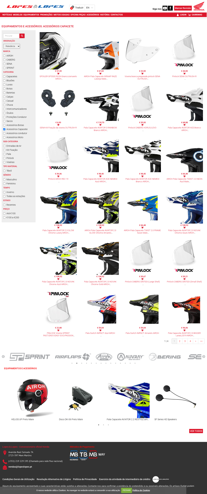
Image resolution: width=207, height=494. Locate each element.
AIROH (8, 55)
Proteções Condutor (15, 117)
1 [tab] (72, 363)
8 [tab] (106, 363)
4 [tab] (86, 363)
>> (201, 341)
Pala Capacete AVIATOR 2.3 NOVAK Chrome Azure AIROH (184, 231)
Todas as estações (14, 196)
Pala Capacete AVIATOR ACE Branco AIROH (184, 128)
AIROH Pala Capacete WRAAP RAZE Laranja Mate (100, 77)
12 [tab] (125, 363)
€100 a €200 (11, 217)
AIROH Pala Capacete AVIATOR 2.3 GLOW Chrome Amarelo (100, 231)
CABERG (9, 59)
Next (203, 356)
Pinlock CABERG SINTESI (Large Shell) (142, 281)
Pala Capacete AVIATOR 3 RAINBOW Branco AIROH (100, 128)
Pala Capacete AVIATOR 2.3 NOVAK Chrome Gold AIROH (100, 282)
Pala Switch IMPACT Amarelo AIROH (142, 333)
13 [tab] (130, 363)
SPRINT (8, 68)
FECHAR (127, 490)
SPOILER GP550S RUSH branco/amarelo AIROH (58, 77)
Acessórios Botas (13, 125)
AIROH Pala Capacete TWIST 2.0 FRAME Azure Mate (142, 231)
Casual (8, 100)
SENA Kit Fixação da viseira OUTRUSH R (58, 127)
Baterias (9, 92)
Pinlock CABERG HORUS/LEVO (142, 127)
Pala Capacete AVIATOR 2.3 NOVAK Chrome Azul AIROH (58, 282)
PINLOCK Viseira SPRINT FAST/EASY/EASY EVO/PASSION (58, 334)
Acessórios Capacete (15, 129)
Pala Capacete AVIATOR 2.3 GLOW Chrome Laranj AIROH (58, 231)
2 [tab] (76, 363)
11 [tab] (120, 363)
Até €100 (9, 213)
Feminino (9, 183)
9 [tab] (110, 363)
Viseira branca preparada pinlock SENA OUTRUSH (142, 77)
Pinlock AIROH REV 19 (58, 179)
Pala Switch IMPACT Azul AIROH (100, 333)
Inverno (8, 192)
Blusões (8, 80)
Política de (141, 490)
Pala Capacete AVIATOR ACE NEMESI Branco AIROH (142, 180)
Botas (7, 88)
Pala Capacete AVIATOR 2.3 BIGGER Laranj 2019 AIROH (184, 334)
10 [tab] (115, 363)
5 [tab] (91, 363)
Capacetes (10, 76)
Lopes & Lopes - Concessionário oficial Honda (25, 446)
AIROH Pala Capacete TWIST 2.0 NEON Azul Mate (184, 180)
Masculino (10, 179)
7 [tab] (101, 363)
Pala (7, 154)
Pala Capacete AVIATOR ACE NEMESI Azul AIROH (100, 180)
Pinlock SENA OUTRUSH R (184, 76)
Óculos (8, 113)
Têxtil (7, 170)
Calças (8, 96)
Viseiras (8, 162)
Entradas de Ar (12, 146)
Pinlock (8, 158)
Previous (3, 356)
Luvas (7, 84)
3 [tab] (81, 363)
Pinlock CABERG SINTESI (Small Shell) (184, 281)
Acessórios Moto (13, 137)
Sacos (8, 121)
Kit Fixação (10, 150)
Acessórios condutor (15, 133)
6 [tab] (96, 363)
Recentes (9, 205)
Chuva (8, 105)
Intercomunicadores (15, 109)
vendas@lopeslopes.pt (20, 466)
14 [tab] (135, 363)
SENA (7, 63)
